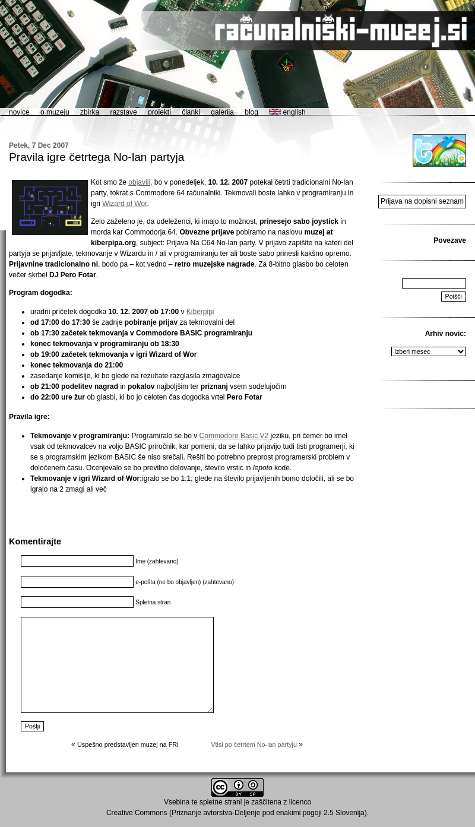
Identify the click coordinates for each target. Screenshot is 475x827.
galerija (222, 112)
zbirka (89, 112)
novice (19, 112)
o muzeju (54, 112)
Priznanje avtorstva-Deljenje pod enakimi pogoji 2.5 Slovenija (268, 813)
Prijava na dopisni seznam (422, 201)
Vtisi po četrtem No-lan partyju (254, 744)
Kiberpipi (200, 312)
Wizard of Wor (124, 203)
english (287, 112)
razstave (123, 112)
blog (251, 112)
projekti (159, 112)
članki (191, 112)
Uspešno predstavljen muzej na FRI (128, 744)
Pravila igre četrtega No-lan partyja (96, 157)
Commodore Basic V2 (234, 436)
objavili (139, 182)
